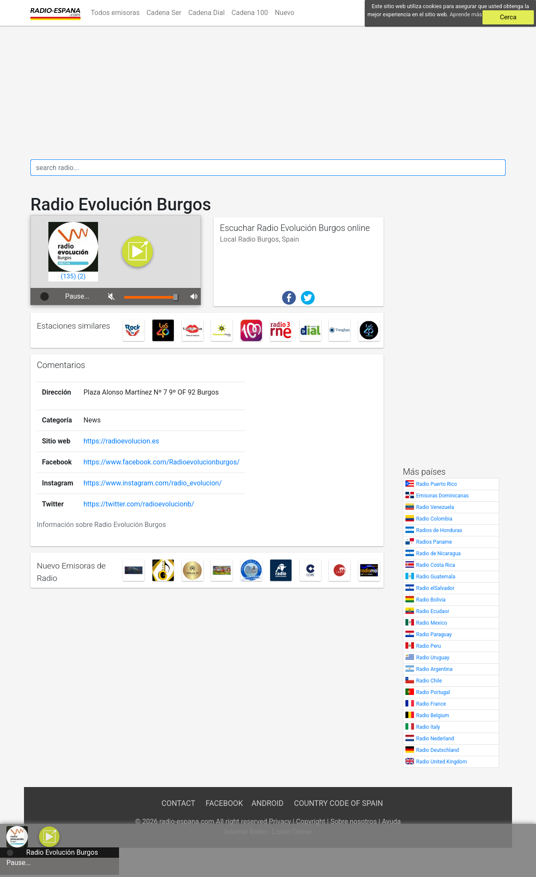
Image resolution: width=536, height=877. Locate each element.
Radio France (431, 704)
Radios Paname (434, 542)
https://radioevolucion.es (121, 440)
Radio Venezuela (435, 507)
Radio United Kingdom (441, 762)
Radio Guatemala (436, 577)
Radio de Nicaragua (438, 554)
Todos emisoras (115, 13)
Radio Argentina (434, 669)
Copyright (310, 821)
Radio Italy (428, 727)
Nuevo (284, 13)
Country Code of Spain (338, 803)
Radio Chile (429, 681)
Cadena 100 (250, 13)
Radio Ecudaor (432, 611)
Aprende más (466, 14)
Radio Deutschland (437, 750)
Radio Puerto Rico (436, 484)
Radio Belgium (432, 715)
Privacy (280, 821)
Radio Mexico (431, 623)
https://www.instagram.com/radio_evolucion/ (152, 482)
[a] (49, 836)
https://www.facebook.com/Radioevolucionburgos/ (161, 461)
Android (267, 803)
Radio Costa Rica (435, 565)
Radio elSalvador (435, 588)
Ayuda (391, 821)
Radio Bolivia (431, 600)
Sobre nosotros (354, 821)
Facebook (224, 803)
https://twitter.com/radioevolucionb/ (138, 503)
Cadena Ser (164, 13)
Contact (178, 803)
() (68, 276)
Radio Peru (428, 646)
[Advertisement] (268, 93)
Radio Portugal (433, 692)
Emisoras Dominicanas (442, 496)
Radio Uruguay (432, 658)
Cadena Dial (206, 13)
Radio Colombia (434, 519)
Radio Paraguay (434, 635)
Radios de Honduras (439, 530)
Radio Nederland (435, 739)
